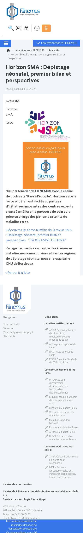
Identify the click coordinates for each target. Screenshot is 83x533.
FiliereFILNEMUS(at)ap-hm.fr (24, 518)
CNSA (52, 457)
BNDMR (53, 397)
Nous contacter (11, 325)
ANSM (52, 330)
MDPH (52, 468)
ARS (51, 344)
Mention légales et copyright (18, 332)
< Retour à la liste (18, 273)
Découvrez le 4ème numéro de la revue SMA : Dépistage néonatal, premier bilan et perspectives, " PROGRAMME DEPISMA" (39, 235)
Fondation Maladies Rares (63, 408)
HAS (51, 352)
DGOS (52, 360)
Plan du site (9, 336)
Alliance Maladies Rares (62, 432)
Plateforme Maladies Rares (63, 428)
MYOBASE (54, 380)
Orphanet (54, 412)
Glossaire (8, 328)
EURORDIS (54, 436)
